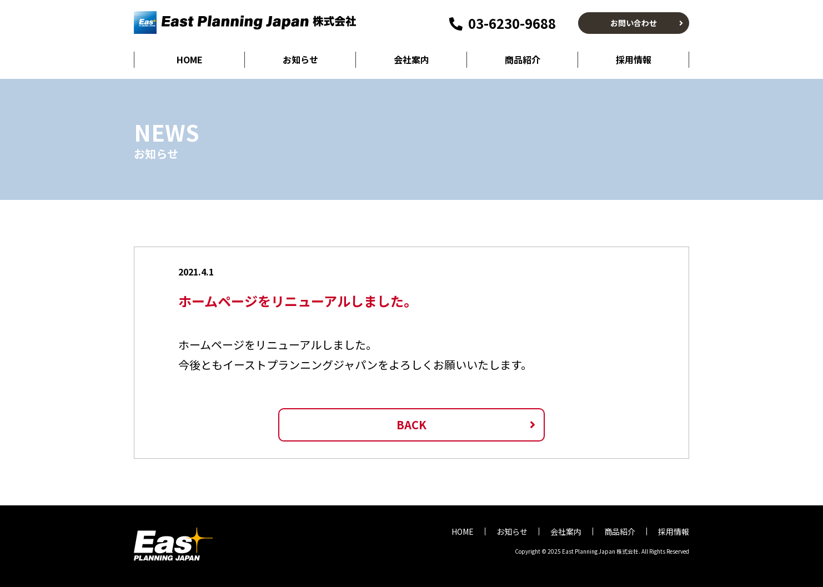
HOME (190, 59)
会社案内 (411, 59)
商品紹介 (522, 59)
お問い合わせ (633, 22)
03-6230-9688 (502, 23)
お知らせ (300, 59)
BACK (411, 425)
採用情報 (633, 59)
